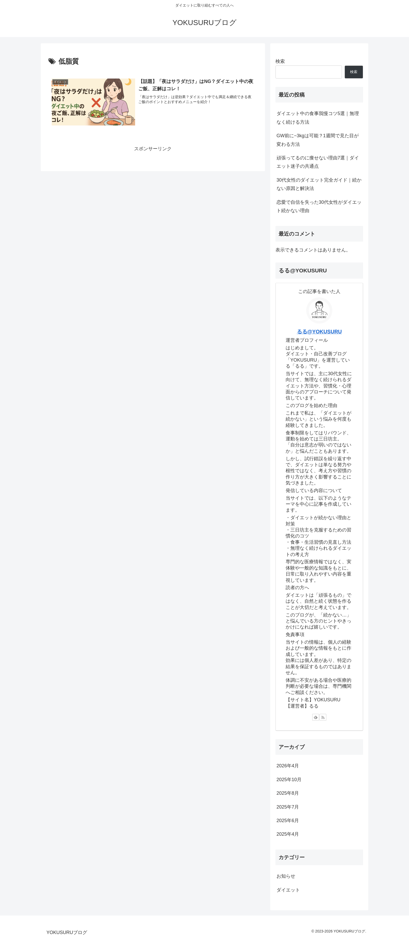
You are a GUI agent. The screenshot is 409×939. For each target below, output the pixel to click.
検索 (280, 61)
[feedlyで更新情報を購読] (315, 717)
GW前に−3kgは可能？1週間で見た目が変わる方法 (317, 140)
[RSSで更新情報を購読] (323, 717)
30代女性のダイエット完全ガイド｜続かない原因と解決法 (319, 184)
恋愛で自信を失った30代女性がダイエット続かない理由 (319, 206)
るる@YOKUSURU (319, 331)
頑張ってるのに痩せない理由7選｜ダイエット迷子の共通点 (317, 162)
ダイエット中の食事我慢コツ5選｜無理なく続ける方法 (317, 117)
